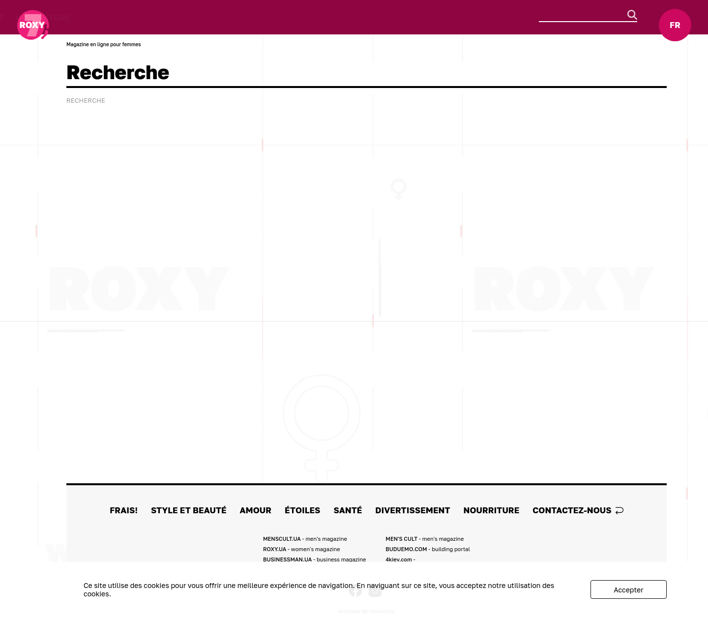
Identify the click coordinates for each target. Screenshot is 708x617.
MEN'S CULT (424, 538)
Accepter (628, 590)
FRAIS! (69, 17)
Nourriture (421, 17)
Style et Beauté (131, 17)
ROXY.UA (301, 549)
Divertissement (345, 17)
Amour (195, 17)
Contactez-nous (577, 510)
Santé (282, 17)
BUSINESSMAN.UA (314, 559)
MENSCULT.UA (305, 538)
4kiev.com (400, 559)
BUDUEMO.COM (427, 549)
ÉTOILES (240, 17)
